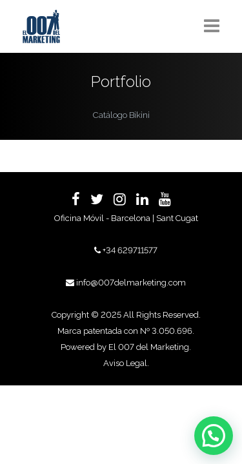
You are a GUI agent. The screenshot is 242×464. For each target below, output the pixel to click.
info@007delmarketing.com (131, 282)
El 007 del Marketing (148, 347)
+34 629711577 (130, 250)
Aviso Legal (125, 363)
